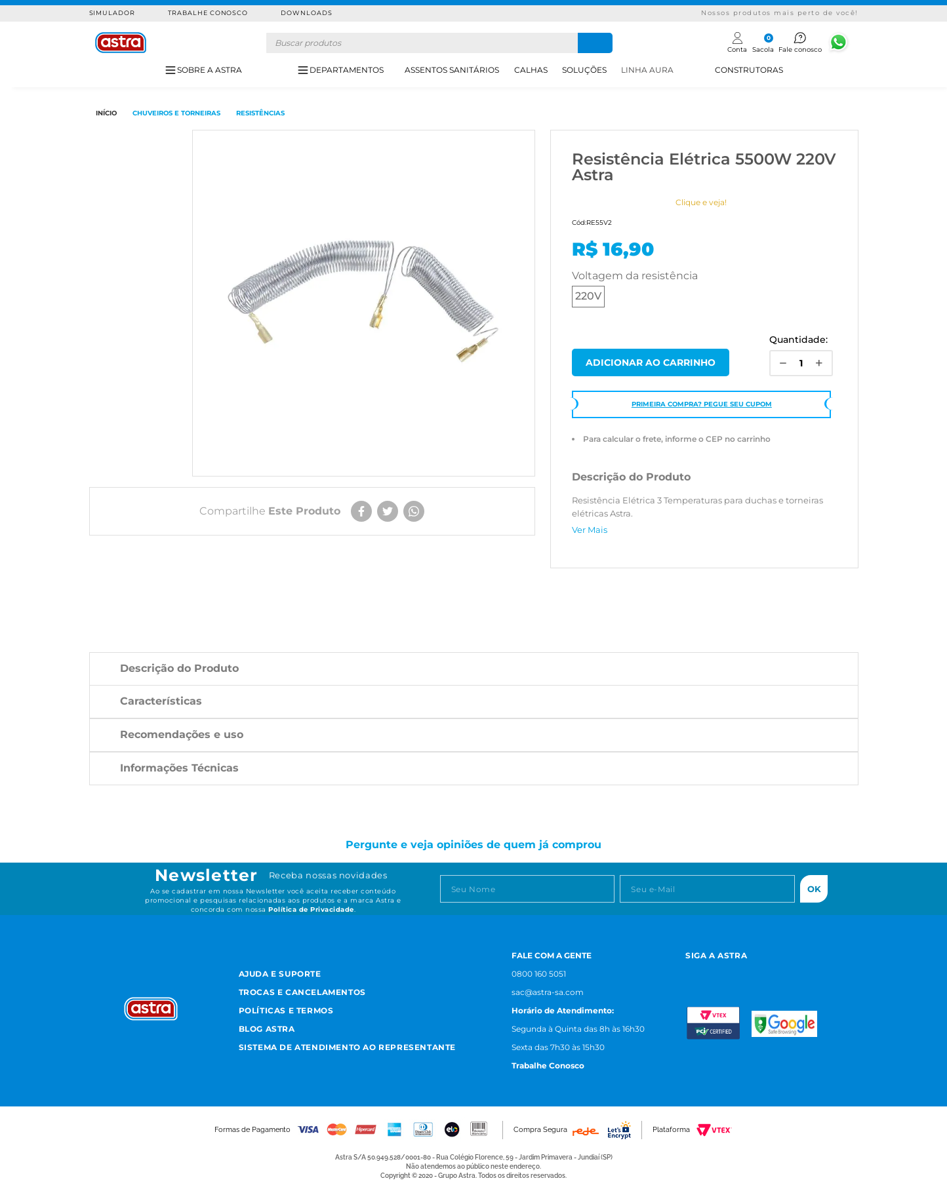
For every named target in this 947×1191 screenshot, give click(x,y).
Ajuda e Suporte (280, 974)
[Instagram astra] (690, 972)
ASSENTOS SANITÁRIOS (452, 70)
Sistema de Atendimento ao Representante (347, 1047)
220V (588, 296)
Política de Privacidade (311, 909)
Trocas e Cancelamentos (302, 992)
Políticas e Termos (286, 1010)
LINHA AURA (647, 70)
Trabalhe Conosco (208, 12)
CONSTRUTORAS (749, 70)
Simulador (112, 12)
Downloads (306, 12)
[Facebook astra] (720, 972)
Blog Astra (267, 1029)
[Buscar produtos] (595, 43)
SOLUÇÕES (584, 70)
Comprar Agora (650, 362)
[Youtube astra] (752, 972)
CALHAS (531, 70)
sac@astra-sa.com (548, 992)
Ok (814, 889)
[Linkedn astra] (784, 972)
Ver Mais (589, 529)
